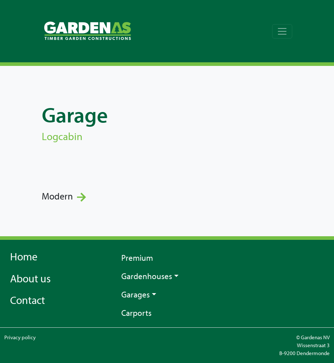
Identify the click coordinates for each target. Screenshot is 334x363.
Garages (135, 294)
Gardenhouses (146, 275)
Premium (137, 257)
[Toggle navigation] (282, 31)
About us (30, 278)
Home (23, 256)
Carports (136, 312)
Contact (27, 300)
